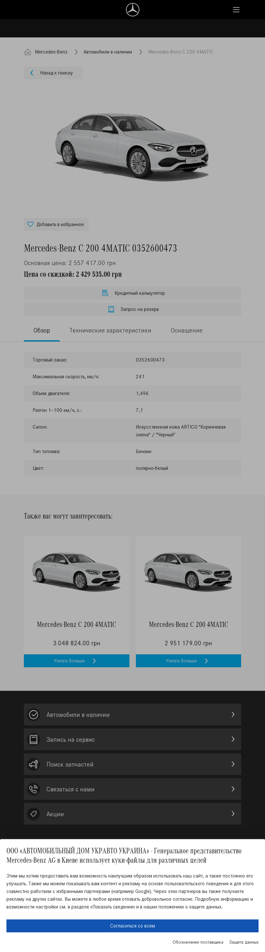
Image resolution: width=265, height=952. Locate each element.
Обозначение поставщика (198, 942)
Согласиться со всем (132, 926)
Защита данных (244, 942)
